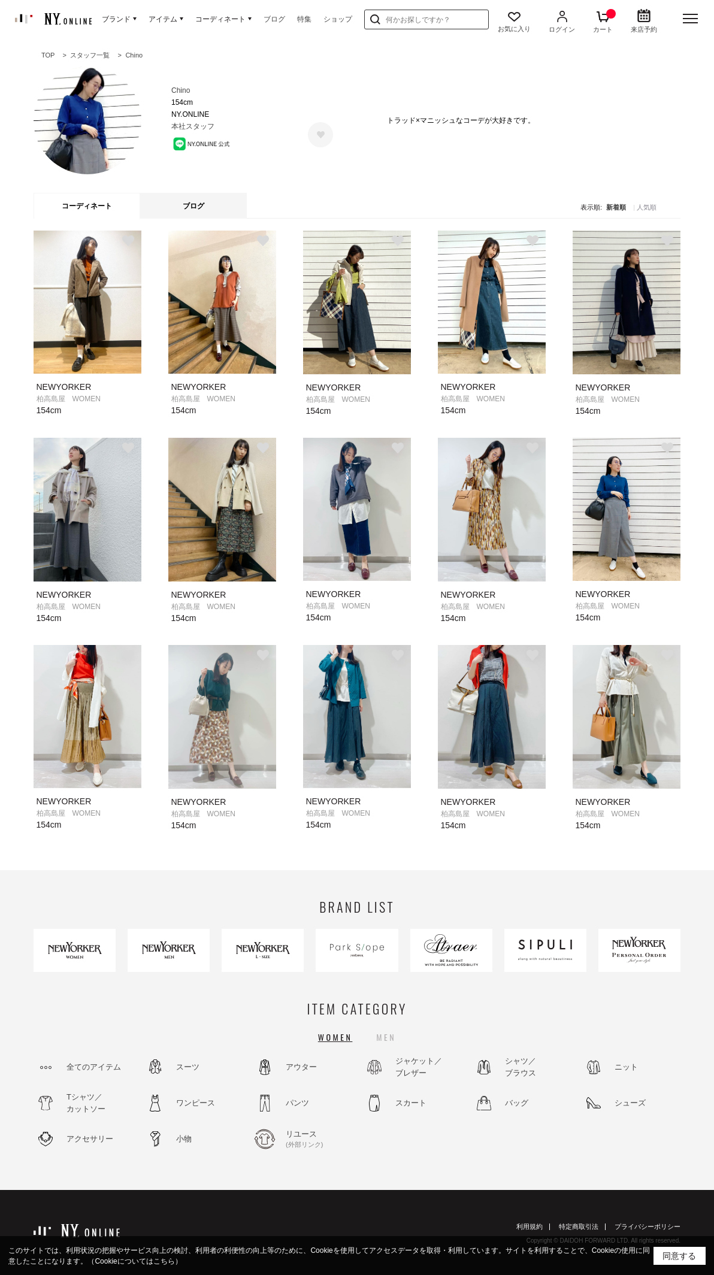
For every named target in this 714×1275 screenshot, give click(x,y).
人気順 (646, 207)
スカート (410, 1102)
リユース (318, 1139)
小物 (184, 1138)
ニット (626, 1066)
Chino (180, 90)
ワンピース (195, 1102)
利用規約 (529, 1226)
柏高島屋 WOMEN (69, 399)
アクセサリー (89, 1138)
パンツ (297, 1102)
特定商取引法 (578, 1226)
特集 (304, 19)
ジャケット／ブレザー (418, 1066)
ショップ (337, 19)
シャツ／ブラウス (520, 1066)
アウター (301, 1066)
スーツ (187, 1066)
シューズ (630, 1102)
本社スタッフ (192, 126)
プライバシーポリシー (647, 1226)
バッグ (516, 1102)
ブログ (274, 19)
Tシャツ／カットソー (85, 1102)
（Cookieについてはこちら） (134, 1261)
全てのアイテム (93, 1066)
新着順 (616, 207)
